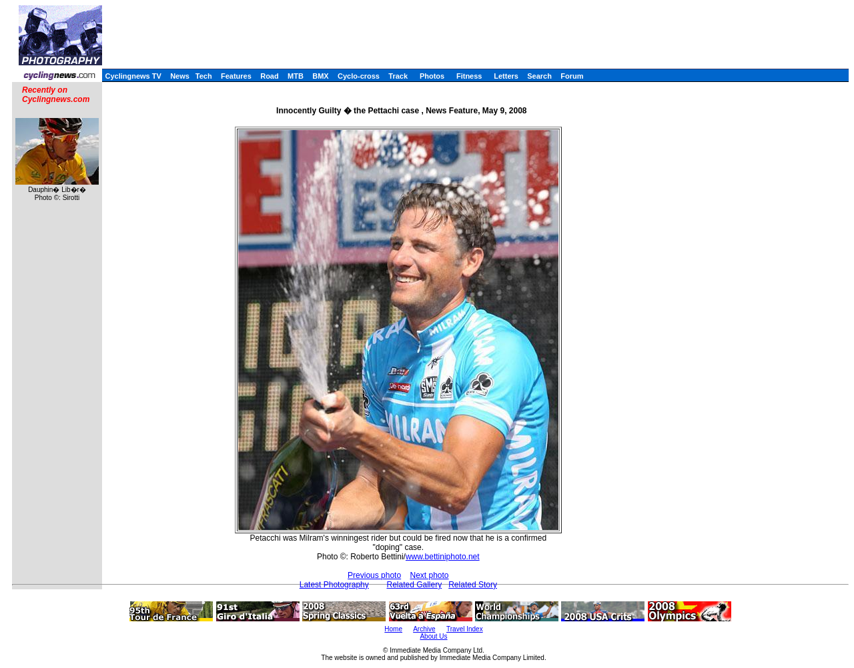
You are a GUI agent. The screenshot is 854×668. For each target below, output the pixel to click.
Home (393, 629)
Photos (432, 76)
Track (398, 76)
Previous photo (374, 575)
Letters (506, 76)
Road (269, 76)
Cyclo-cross (359, 76)
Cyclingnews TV (133, 76)
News (179, 76)
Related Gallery (414, 584)
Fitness (469, 76)
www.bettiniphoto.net (443, 556)
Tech (203, 76)
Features (236, 76)
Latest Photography (334, 584)
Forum (571, 76)
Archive (424, 629)
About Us (433, 636)
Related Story (472, 584)
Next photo (429, 575)
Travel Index (464, 629)
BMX (320, 76)
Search (539, 76)
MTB (296, 76)
